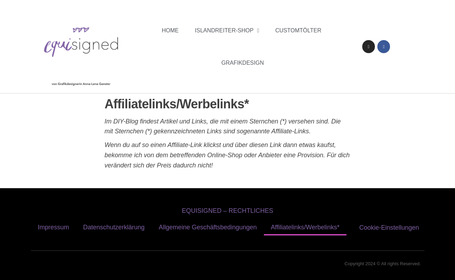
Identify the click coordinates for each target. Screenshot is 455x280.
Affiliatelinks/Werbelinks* (305, 227)
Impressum (53, 227)
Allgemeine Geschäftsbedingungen (208, 227)
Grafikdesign (242, 63)
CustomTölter (298, 30)
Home (170, 30)
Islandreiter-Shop (227, 30)
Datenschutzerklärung (114, 227)
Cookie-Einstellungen (389, 227)
